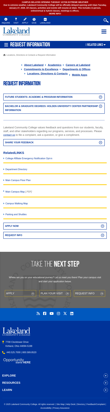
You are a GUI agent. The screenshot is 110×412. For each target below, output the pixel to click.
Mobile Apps (79, 74)
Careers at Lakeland (78, 65)
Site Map (60, 404)
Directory (81, 404)
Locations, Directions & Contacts (20, 55)
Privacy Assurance (61, 408)
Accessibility (46, 408)
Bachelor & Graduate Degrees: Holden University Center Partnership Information (51, 108)
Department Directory (16, 169)
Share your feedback (19, 142)
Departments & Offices (76, 69)
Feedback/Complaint (96, 404)
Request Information (47, 55)
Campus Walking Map (16, 203)
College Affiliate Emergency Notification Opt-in (28, 158)
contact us (9, 135)
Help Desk (70, 404)
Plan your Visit (52, 293)
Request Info (13, 235)
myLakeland (16, 33)
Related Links (95, 44)
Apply (10, 293)
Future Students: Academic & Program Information (38, 97)
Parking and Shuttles (16, 214)
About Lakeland (34, 65)
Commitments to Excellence (41, 69)
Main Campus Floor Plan (18, 180)
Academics (54, 65)
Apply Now (12, 226)
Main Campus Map (15, 191)
